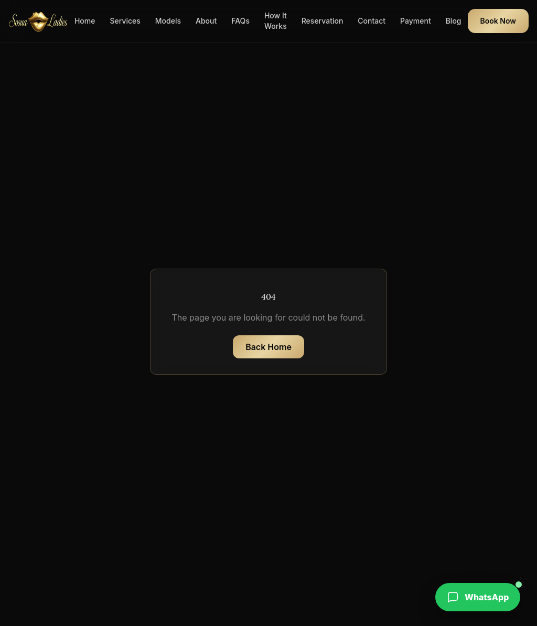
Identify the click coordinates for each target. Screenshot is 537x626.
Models (168, 20)
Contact (371, 20)
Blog (453, 20)
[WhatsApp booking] (477, 597)
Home (84, 20)
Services (125, 20)
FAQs (240, 20)
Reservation (322, 20)
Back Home (268, 347)
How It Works (275, 20)
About (206, 20)
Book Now (498, 20)
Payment (415, 20)
